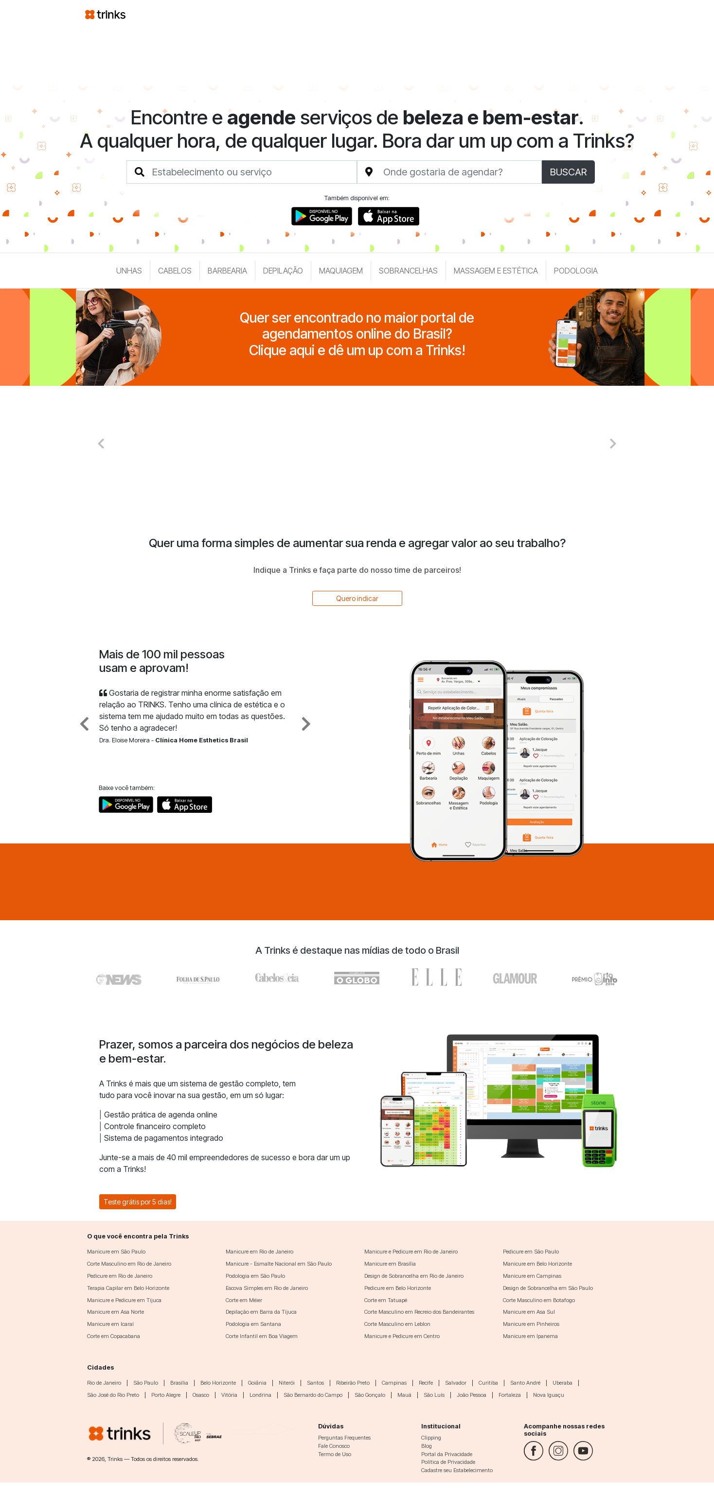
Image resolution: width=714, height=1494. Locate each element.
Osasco (201, 1394)
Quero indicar (357, 598)
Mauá (404, 1394)
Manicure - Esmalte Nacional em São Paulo (279, 1263)
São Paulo (145, 1382)
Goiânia (257, 1382)
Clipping (431, 1437)
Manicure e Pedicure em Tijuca (124, 1300)
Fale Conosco (334, 1445)
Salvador (455, 1382)
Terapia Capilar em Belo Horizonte (128, 1288)
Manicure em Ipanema (530, 1336)
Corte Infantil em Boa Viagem (262, 1336)
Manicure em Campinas (532, 1275)
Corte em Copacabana (113, 1336)
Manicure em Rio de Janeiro (259, 1251)
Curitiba (488, 1382)
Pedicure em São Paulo (531, 1251)
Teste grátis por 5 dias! (138, 1202)
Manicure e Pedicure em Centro (402, 1336)
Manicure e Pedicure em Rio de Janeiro (411, 1251)
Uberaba (562, 1382)
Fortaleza (510, 1394)
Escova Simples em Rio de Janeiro (267, 1288)
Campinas (394, 1382)
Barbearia (227, 270)
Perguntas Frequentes (344, 1437)
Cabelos (175, 270)
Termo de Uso (334, 1454)
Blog (426, 1445)
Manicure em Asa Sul (529, 1311)
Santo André (525, 1382)
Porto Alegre (165, 1394)
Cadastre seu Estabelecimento (457, 1470)
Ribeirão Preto (353, 1382)
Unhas (129, 270)
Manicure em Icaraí (110, 1324)
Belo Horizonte (218, 1382)
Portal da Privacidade (446, 1454)
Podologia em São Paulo (255, 1275)
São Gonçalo (370, 1394)
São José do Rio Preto (113, 1394)
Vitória (229, 1394)
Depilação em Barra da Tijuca (261, 1311)
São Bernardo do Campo (313, 1394)
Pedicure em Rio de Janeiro (119, 1275)
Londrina (260, 1394)
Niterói (287, 1382)
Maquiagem (341, 270)
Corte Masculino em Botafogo (539, 1300)
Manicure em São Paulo (116, 1251)
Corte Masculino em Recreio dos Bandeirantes (419, 1311)
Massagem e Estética (496, 270)
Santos (315, 1382)
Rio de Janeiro (104, 1382)
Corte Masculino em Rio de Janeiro (129, 1263)
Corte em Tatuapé (385, 1300)
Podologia (576, 270)
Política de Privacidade (448, 1462)
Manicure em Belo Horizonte (537, 1263)
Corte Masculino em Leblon (397, 1324)
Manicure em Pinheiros (531, 1324)
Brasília (179, 1382)
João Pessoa (471, 1394)
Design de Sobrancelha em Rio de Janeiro (414, 1275)
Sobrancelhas (408, 270)
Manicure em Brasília (390, 1263)
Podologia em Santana (253, 1324)
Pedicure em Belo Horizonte (397, 1288)
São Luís (434, 1394)
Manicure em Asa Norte (115, 1311)
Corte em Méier (244, 1300)
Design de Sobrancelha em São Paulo (548, 1288)
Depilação (283, 270)
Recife (426, 1382)
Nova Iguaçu (548, 1394)
